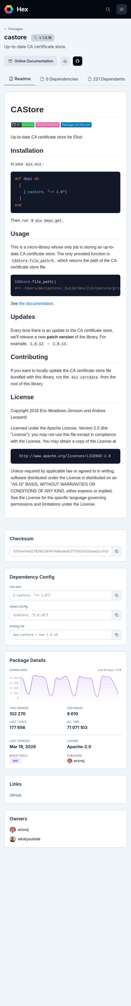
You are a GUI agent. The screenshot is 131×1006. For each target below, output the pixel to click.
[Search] (108, 9)
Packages (13, 29)
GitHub (16, 795)
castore (15, 37)
